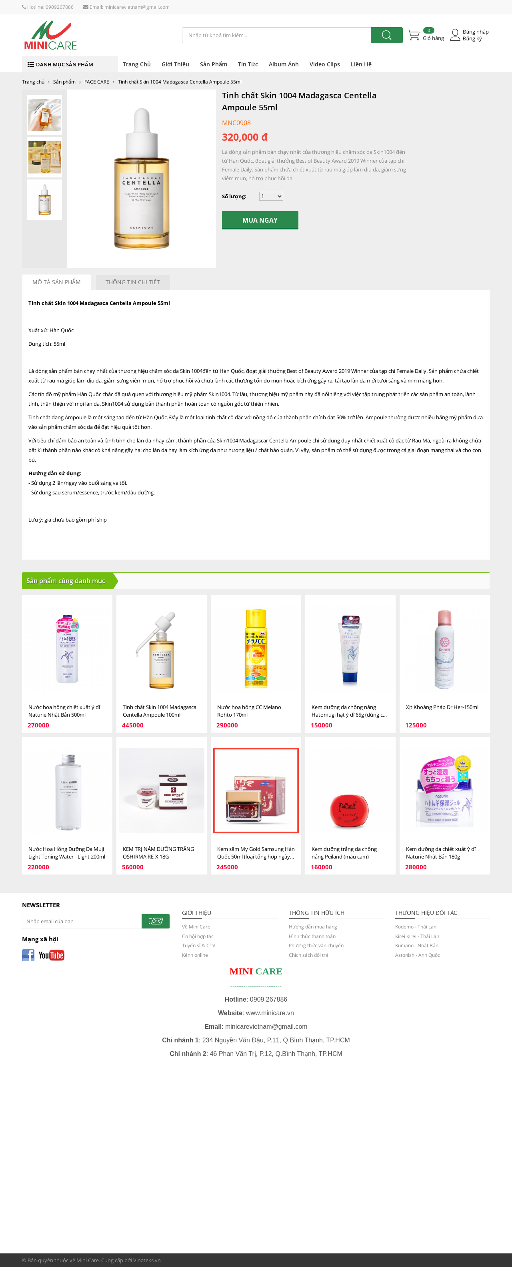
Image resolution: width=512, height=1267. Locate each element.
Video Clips (325, 64)
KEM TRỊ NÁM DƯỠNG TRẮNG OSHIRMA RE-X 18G (158, 852)
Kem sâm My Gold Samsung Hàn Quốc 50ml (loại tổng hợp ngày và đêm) (256, 853)
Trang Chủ (137, 64)
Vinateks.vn (147, 1260)
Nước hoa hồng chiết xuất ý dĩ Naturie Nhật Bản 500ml (64, 710)
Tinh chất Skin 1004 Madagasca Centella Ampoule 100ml (159, 710)
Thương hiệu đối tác (426, 912)
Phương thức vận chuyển (316, 945)
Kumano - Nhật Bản (416, 945)
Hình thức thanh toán (312, 936)
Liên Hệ (361, 64)
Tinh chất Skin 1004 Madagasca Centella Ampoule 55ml (180, 81)
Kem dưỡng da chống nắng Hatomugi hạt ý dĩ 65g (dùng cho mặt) (350, 711)
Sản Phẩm (213, 64)
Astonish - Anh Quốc (417, 955)
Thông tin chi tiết (133, 282)
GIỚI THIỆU (196, 912)
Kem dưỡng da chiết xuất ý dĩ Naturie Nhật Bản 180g (441, 852)
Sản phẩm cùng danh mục (65, 580)
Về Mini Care (196, 926)
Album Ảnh (284, 64)
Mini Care (87, 1260)
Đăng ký (472, 38)
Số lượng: (234, 196)
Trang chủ (33, 81)
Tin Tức (248, 64)
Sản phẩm (64, 81)
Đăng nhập (476, 31)
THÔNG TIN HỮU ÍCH (316, 912)
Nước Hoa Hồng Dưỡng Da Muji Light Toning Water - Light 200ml (66, 852)
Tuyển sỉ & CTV (198, 945)
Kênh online (195, 955)
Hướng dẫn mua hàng (313, 926)
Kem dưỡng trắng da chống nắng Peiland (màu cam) (344, 852)
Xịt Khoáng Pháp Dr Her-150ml (442, 707)
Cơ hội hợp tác (198, 936)
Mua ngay (260, 220)
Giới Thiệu (175, 64)
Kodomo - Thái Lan (415, 926)
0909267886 (60, 7)
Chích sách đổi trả (308, 955)
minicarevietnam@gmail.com (137, 7)
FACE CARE (96, 81)
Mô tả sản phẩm (56, 282)
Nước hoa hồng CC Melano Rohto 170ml (249, 710)
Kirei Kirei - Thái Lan (417, 936)
